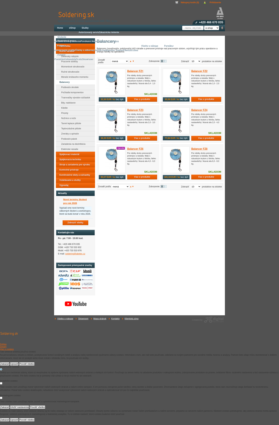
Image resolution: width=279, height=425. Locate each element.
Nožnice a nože (67, 118)
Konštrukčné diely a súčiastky (73, 175)
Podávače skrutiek (69, 87)
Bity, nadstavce (67, 103)
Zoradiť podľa (101, 61)
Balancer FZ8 (199, 149)
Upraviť (14, 364)
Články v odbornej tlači (87, 50)
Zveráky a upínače (69, 133)
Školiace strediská (109, 41)
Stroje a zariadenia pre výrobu (73, 164)
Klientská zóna (131, 318)
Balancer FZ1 (135, 71)
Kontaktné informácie (65, 59)
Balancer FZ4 (199, 110)
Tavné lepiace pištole (70, 123)
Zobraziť (185, 61)
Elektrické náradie (68, 149)
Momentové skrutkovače (71, 66)
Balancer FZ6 (135, 149)
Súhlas (3, 344)
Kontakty (115, 318)
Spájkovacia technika (69, 159)
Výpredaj (63, 185)
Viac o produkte (142, 99)
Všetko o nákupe (65, 318)
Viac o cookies (7, 349)
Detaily (3, 347)
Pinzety (63, 113)
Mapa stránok (99, 318)
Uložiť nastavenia (19, 407)
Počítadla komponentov (71, 92)
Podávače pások (68, 139)
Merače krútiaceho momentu (73, 77)
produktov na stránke (212, 61)
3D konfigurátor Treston (111, 50)
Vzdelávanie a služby (69, 180)
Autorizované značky (64, 50)
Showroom (83, 318)
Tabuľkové (165, 61)
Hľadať (222, 28)
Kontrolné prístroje (68, 170)
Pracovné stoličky (68, 61)
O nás (79, 59)
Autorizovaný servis (89, 32)
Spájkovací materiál (68, 154)
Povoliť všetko (26, 364)
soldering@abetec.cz (75, 254)
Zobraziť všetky (75, 222)
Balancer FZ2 (199, 71)
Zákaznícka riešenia (109, 32)
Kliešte (63, 108)
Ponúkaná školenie (90, 41)
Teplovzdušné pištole (70, 128)
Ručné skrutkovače (69, 72)
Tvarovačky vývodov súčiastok (74, 97)
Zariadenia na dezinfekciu (72, 144)
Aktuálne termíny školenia (67, 41)
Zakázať (4, 364)
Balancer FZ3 (135, 110)
